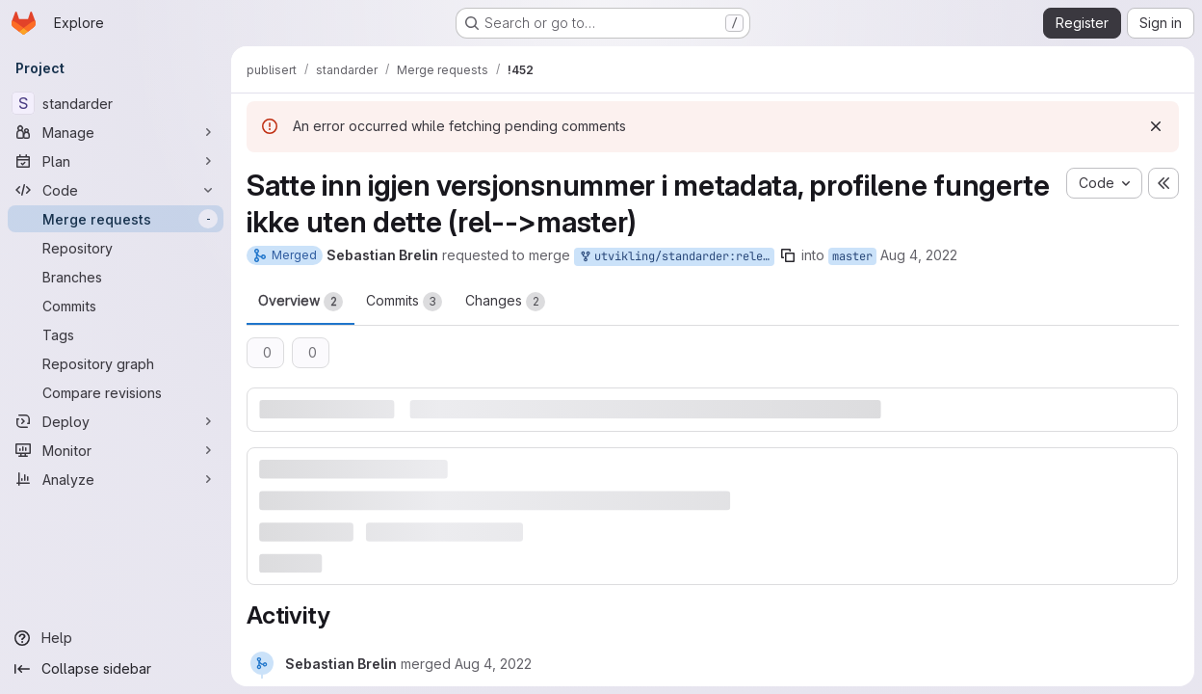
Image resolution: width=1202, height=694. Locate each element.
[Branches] (115, 276)
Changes (505, 301)
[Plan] (115, 160)
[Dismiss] (1155, 126)
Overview (300, 301)
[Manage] (115, 132)
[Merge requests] (115, 218)
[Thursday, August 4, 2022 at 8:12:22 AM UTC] (493, 663)
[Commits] (115, 305)
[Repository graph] (115, 363)
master (852, 256)
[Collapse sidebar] (115, 668)
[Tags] (115, 334)
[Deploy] (115, 421)
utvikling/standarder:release (676, 257)
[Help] (115, 638)
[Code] (115, 189)
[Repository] (115, 247)
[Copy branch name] (787, 255)
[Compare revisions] (115, 392)
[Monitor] (115, 450)
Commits (404, 301)
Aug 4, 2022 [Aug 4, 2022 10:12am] (918, 255)
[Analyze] (115, 479)
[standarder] (115, 103)
